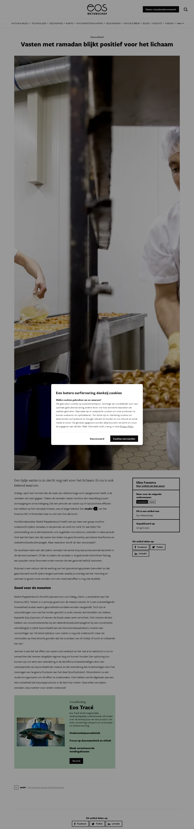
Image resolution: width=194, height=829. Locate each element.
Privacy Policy (126, 426)
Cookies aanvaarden (124, 438)
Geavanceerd (97, 438)
